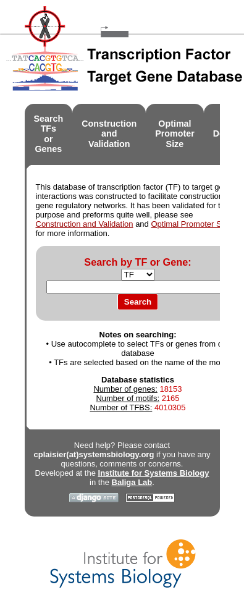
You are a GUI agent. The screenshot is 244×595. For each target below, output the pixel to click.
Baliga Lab (132, 482)
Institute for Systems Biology (153, 473)
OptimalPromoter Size (175, 134)
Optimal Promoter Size (191, 224)
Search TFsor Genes (49, 134)
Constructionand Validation (109, 134)
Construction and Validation (84, 224)
